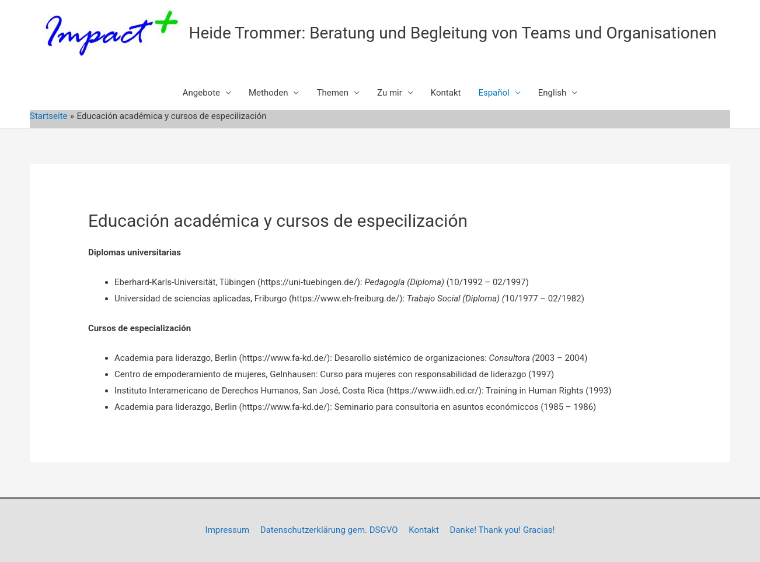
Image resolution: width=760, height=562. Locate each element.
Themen (332, 92)
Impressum (227, 530)
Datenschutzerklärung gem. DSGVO (329, 530)
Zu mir (389, 92)
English (552, 92)
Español (493, 92)
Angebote (201, 92)
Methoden (268, 92)
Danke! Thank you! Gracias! (502, 530)
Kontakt (446, 92)
